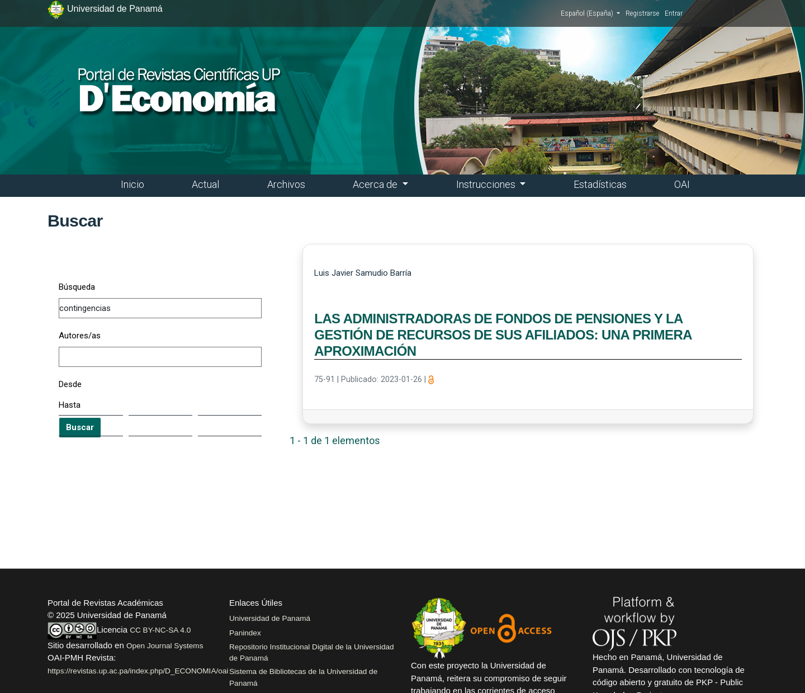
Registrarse (642, 13)
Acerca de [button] (376, 184)
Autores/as (80, 336)
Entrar (674, 13)
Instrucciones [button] (487, 184)
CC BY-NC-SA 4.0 (160, 630)
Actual (205, 184)
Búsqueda (77, 287)
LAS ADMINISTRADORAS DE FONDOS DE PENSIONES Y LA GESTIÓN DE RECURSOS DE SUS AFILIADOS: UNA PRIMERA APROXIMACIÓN (503, 335)
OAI (682, 184)
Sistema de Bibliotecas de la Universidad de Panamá (303, 677)
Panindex (245, 633)
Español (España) (590, 12)
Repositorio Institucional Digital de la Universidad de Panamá (311, 652)
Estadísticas (600, 184)
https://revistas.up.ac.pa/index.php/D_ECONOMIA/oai (138, 671)
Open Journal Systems (164, 646)
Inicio (132, 184)
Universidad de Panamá (269, 618)
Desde (70, 384)
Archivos (286, 184)
